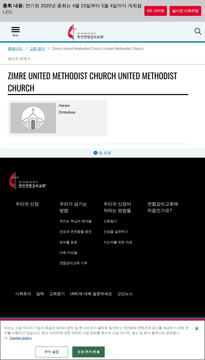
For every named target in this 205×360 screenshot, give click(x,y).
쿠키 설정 (51, 352)
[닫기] (196, 328)
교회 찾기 (37, 48)
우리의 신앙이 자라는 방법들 (117, 207)
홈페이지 (15, 48)
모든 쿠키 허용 (88, 352)
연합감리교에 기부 (74, 263)
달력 (40, 294)
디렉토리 (23, 294)
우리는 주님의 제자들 (76, 221)
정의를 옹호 (68, 242)
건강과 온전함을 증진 (76, 232)
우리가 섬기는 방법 (73, 207)
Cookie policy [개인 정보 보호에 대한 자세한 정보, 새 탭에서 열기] (21, 338)
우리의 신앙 (27, 204)
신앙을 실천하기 (115, 232)
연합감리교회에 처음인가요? (162, 207)
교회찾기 (110, 221)
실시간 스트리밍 (185, 11)
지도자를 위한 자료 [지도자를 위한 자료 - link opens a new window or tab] (117, 242)
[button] (198, 32)
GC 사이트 (155, 11)
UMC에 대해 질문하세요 (91, 294)
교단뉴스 (125, 294)
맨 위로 (102, 153)
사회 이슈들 (68, 253)
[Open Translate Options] (19, 58)
